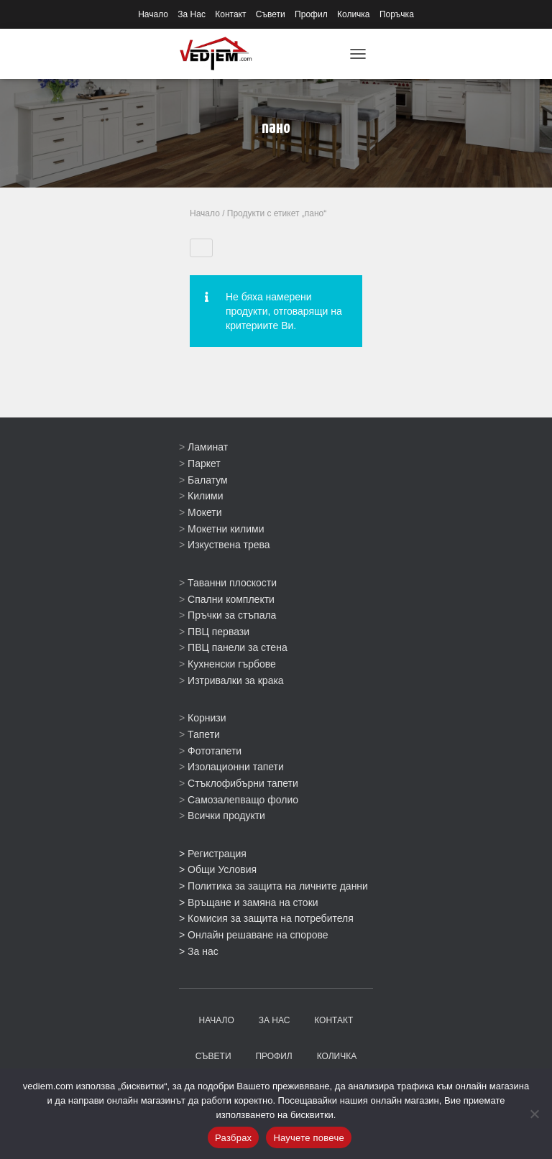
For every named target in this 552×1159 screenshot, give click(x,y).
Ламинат (208, 447)
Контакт (230, 14)
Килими (205, 496)
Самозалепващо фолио (243, 799)
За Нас (192, 14)
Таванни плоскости (232, 582)
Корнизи (207, 718)
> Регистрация (213, 853)
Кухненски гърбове (232, 664)
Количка (353, 14)
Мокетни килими (226, 529)
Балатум (208, 480)
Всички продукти (226, 815)
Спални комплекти (231, 599)
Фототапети (215, 751)
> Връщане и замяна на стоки (248, 902)
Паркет (204, 463)
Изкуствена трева (229, 544)
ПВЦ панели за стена (238, 647)
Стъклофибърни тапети (243, 783)
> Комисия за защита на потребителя (266, 918)
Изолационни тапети (236, 766)
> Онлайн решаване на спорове (253, 935)
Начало (153, 14)
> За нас (198, 951)
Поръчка (397, 14)
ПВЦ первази (218, 631)
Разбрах (233, 1137)
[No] (534, 1114)
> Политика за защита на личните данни (273, 886)
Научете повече (308, 1137)
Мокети (204, 512)
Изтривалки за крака (236, 680)
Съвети (270, 14)
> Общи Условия (218, 869)
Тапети (204, 734)
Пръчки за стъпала (232, 615)
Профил (311, 14)
